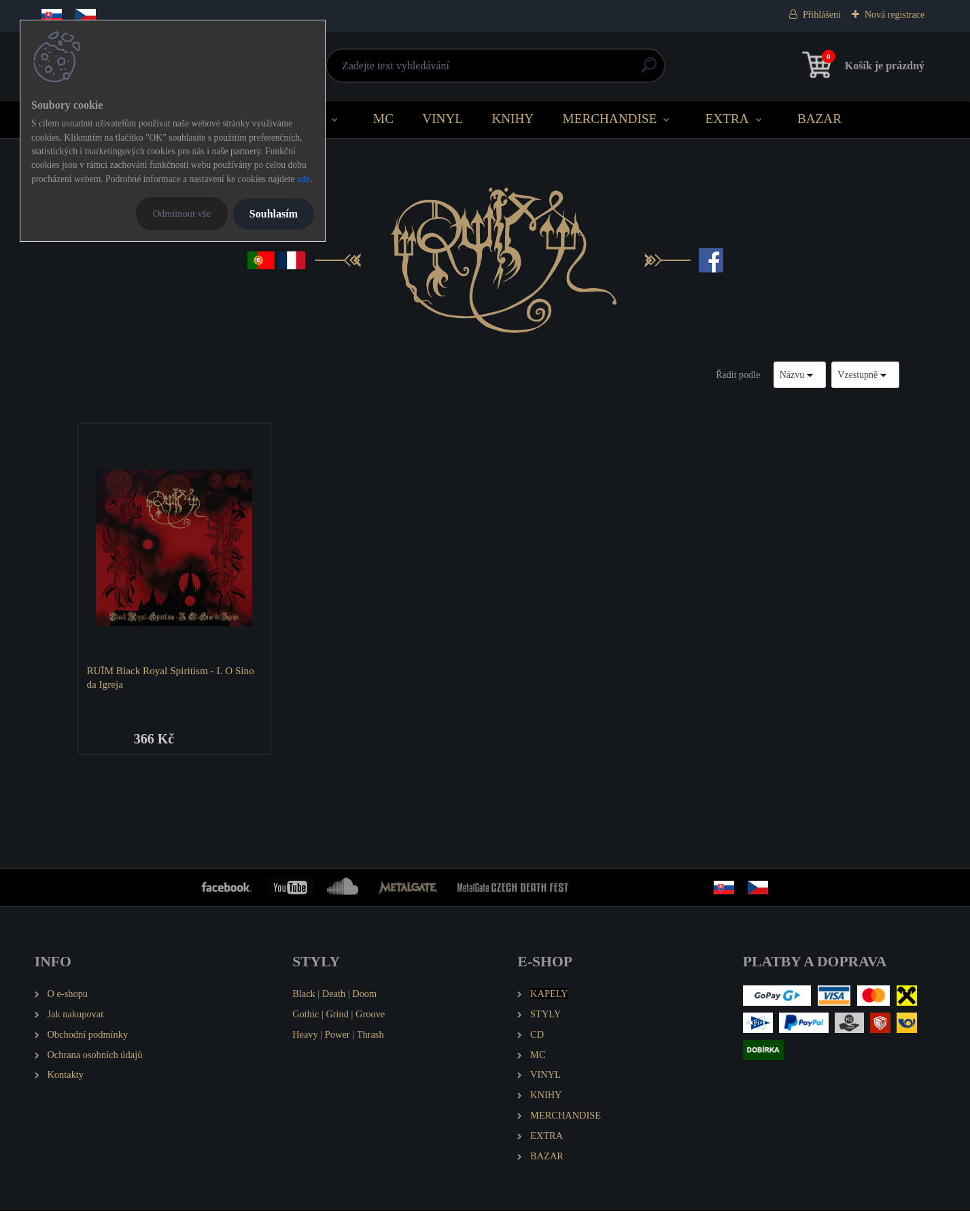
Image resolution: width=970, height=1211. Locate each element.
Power (337, 1035)
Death (333, 994)
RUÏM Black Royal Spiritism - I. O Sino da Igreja (170, 677)
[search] (649, 70)
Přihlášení (822, 15)
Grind (337, 1014)
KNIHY (512, 118)
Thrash (370, 1035)
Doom (364, 994)
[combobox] (800, 375)
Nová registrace (894, 15)
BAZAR (819, 118)
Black (303, 994)
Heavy (305, 1035)
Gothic (305, 1014)
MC (383, 118)
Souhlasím (273, 214)
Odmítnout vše (182, 213)
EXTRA (727, 118)
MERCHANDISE (610, 118)
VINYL (442, 118)
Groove (370, 1014)
